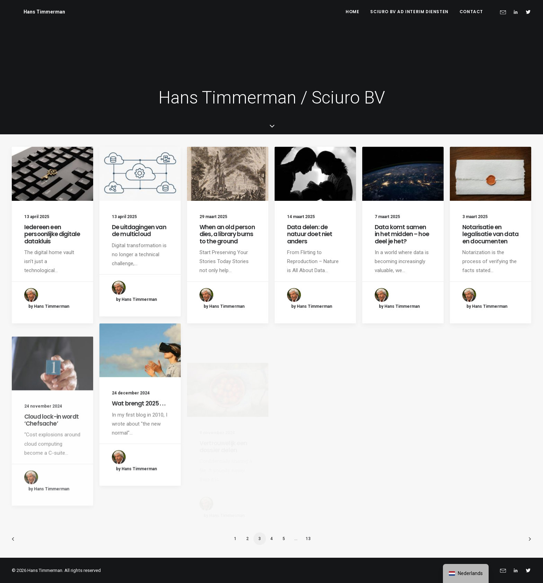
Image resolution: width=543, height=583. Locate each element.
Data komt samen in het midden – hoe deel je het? (402, 234)
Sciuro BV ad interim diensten (409, 12)
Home (352, 12)
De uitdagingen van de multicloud (139, 230)
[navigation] (466, 573)
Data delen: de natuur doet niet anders (309, 234)
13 (308, 538)
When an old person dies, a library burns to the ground (227, 234)
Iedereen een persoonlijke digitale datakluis (52, 234)
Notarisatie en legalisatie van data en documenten (490, 234)
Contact (471, 12)
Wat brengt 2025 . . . (138, 429)
